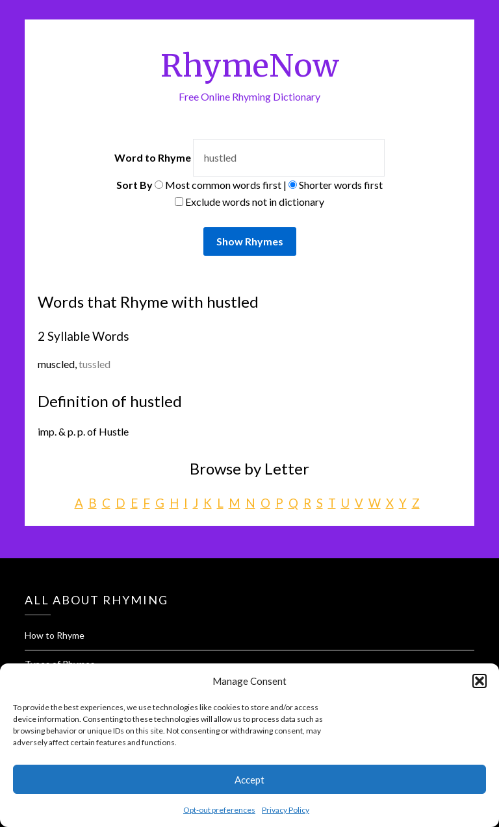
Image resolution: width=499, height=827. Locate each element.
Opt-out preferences (219, 810)
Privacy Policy (285, 810)
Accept (249, 779)
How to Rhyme (54, 635)
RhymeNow (249, 65)
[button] (479, 680)
